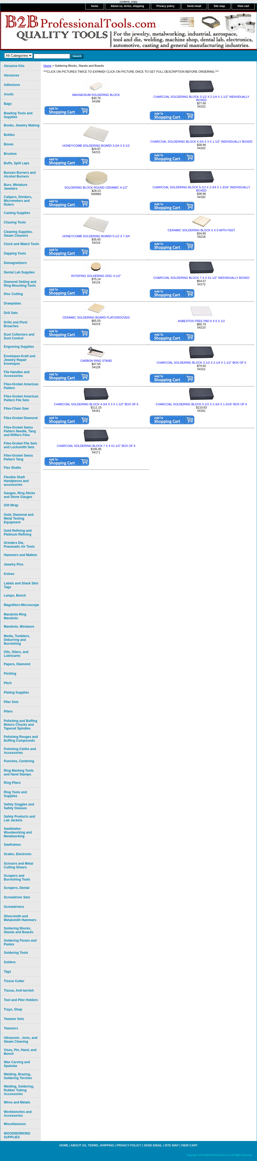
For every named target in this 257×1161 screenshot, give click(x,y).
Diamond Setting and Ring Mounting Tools (20, 283)
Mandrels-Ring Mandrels (15, 616)
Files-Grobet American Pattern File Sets (21, 398)
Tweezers (11, 1028)
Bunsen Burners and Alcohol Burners (20, 174)
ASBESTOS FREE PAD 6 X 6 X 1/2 (201, 321)
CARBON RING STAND (96, 360)
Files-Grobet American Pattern (21, 386)
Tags (7, 971)
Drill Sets (11, 313)
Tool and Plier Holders (21, 1000)
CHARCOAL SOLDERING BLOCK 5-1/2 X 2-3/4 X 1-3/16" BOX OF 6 (201, 404)
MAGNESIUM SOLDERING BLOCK (96, 94)
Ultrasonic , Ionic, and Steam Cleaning (21, 1039)
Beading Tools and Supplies (18, 115)
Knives (9, 574)
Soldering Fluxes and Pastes (20, 942)
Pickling (10, 673)
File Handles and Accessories (16, 374)
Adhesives (12, 85)
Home (47, 65)
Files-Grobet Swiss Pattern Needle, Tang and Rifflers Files (20, 431)
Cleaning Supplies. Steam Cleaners (18, 233)
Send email (194, 6)
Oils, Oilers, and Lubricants (16, 654)
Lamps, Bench (15, 595)
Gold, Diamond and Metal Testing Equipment (18, 518)
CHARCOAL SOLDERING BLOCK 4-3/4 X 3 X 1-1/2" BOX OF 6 (96, 404)
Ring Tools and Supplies (15, 794)
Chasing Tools (15, 222)
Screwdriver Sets (17, 897)
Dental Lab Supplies (19, 272)
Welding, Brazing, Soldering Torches (18, 1076)
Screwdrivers (14, 907)
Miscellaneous (15, 1124)
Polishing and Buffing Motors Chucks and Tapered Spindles (20, 724)
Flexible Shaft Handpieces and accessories (16, 481)
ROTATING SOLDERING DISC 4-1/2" (96, 275)
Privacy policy (166, 6)
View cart (243, 6)
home (94, 6)
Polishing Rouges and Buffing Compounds (21, 738)
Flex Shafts (12, 468)
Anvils (8, 94)
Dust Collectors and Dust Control (19, 336)
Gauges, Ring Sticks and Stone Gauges (19, 495)
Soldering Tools (16, 953)
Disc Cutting (13, 294)
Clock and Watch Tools (21, 244)
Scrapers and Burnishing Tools (17, 877)
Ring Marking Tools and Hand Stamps (18, 772)
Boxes (8, 144)
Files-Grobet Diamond (21, 418)
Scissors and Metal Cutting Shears (18, 865)
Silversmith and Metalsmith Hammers (20, 918)
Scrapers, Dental (16, 888)
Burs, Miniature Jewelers (15, 186)
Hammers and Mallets (20, 555)
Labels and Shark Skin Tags (21, 585)
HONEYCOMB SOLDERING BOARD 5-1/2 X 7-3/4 (96, 236)
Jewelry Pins (13, 564)
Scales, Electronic (18, 854)
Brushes (10, 154)
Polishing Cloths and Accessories (20, 751)
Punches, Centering (19, 761)
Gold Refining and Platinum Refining (18, 532)
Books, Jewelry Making (21, 125)
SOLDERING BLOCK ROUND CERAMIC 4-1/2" (96, 187)
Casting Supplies (17, 213)
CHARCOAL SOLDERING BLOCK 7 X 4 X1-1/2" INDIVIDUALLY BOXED (201, 277)
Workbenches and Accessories (18, 1113)
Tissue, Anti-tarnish (19, 990)
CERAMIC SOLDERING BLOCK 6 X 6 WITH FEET (201, 230)
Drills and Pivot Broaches (15, 324)
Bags (8, 104)
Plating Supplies (16, 692)
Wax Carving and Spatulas (17, 1064)
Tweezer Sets (14, 1019)
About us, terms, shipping (127, 6)
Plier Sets (11, 702)
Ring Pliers (12, 783)
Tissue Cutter (14, 981)
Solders (10, 962)
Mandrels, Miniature (19, 626)
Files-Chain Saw (16, 408)
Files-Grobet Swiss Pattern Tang (18, 457)
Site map (219, 6)
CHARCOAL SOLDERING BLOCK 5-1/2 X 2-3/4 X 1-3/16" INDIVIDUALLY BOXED (201, 189)
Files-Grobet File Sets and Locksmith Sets (20, 445)
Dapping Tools (15, 253)
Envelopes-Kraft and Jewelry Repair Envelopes (19, 360)
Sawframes (12, 845)
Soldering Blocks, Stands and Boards (18, 930)
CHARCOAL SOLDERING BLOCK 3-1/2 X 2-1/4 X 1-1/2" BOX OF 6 (201, 362)
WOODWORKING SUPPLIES (17, 1135)
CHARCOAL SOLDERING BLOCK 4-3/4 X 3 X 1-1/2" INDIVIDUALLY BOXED (201, 141)
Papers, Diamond (17, 664)
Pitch (8, 683)
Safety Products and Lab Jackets (19, 818)
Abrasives (11, 75)
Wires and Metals (17, 1102)
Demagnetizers (15, 263)
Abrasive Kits (14, 66)
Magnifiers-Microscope (21, 605)
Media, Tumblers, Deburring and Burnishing (17, 639)
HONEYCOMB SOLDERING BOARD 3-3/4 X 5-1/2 (96, 145)
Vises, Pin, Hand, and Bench (20, 1052)
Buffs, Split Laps (16, 163)
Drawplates (12, 303)
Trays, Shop (13, 1009)
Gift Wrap (11, 505)
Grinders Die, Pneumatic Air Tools (19, 544)
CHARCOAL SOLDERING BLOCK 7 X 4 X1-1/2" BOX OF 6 (96, 445)
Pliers (8, 711)
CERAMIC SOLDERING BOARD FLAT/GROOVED (96, 317)
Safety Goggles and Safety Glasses (19, 806)
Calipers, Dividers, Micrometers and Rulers (18, 200)
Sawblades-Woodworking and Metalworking (18, 832)
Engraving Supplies (19, 347)
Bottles (9, 135)
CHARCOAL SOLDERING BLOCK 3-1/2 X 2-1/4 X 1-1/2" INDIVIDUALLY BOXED (201, 98)
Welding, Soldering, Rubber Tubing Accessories (19, 1090)
